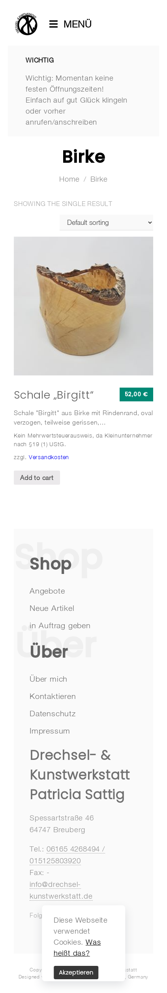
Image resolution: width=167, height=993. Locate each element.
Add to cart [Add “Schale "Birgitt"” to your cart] (37, 477)
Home (69, 179)
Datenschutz (53, 713)
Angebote (47, 590)
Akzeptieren (76, 972)
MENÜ (73, 23)
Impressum (50, 730)
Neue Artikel (52, 607)
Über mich (49, 678)
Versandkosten (49, 457)
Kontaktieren (53, 696)
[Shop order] (106, 222)
